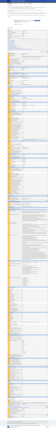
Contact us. (11, 418)
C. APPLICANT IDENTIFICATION (11, 42)
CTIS (29, 422)
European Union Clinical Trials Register (13, 6)
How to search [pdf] (16, 22)
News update (30, 3)
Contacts (21, 3)
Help (48, 1)
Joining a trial (16, 3)
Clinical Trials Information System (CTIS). (12, 11)
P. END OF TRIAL (10, 50)
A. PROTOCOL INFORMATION (11, 40)
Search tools (20, 24)
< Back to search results (10, 27)
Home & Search (10, 3)
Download (12, 28)
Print (9, 28)
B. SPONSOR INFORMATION (11, 41)
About (25, 3)
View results (23, 38)
